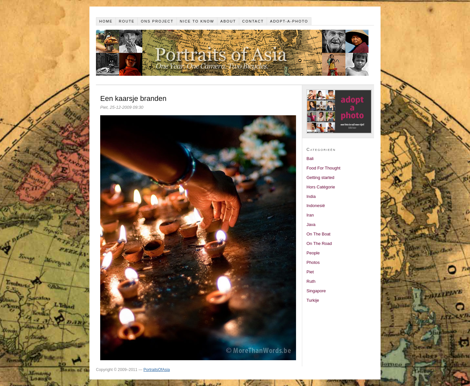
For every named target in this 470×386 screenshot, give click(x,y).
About (228, 21)
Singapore (316, 290)
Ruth (310, 281)
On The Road (319, 243)
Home (106, 21)
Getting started (320, 177)
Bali (310, 158)
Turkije (312, 300)
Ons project (157, 21)
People (313, 252)
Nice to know (197, 21)
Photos (313, 262)
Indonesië (315, 205)
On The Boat (318, 234)
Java (310, 224)
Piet (310, 271)
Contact (253, 21)
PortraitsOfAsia (157, 369)
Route (127, 21)
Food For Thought (323, 168)
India (311, 196)
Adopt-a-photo (289, 21)
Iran (310, 215)
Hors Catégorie (320, 187)
